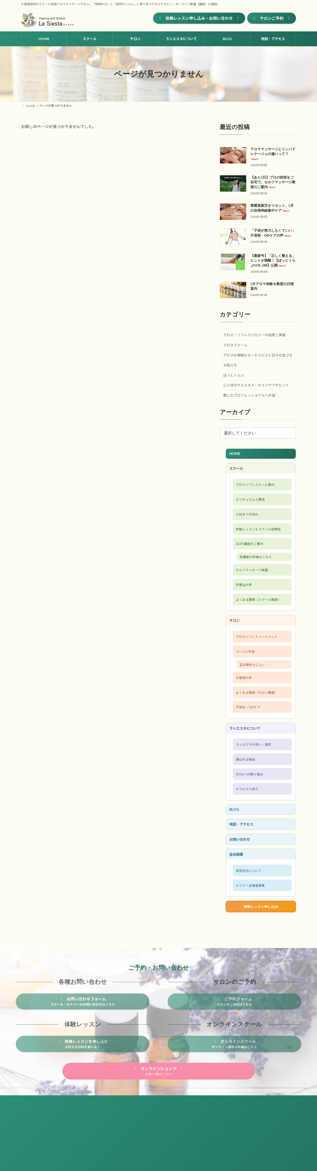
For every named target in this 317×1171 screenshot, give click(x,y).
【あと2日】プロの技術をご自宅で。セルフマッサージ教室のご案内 (272, 182)
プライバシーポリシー (68, 1149)
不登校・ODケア (247, 735)
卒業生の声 (242, 600)
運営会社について (248, 915)
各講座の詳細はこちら (258, 569)
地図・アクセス (243, 864)
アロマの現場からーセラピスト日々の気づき (257, 355)
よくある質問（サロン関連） (257, 719)
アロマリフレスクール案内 (255, 488)
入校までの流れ (246, 521)
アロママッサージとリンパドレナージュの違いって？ (272, 153)
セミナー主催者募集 (249, 932)
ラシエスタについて (247, 758)
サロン (236, 639)
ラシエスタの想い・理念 (253, 776)
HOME (236, 454)
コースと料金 (244, 674)
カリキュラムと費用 (249, 505)
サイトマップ (35, 1149)
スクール (238, 470)
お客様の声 (242, 702)
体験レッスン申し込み (261, 955)
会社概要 (238, 897)
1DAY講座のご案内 (249, 554)
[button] (199, 18)
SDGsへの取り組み (249, 809)
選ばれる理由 (244, 793)
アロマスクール (235, 345)
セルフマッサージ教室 (251, 583)
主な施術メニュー (255, 688)
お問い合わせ (242, 880)
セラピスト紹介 (246, 826)
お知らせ (230, 365)
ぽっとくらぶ (233, 375)
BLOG (235, 847)
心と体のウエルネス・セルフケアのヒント (256, 385)
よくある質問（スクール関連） (259, 616)
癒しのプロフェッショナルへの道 (249, 395)
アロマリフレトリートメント (257, 657)
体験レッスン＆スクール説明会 (259, 538)
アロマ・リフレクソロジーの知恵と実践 (254, 335)
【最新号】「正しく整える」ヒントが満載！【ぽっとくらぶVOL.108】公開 (272, 260)
